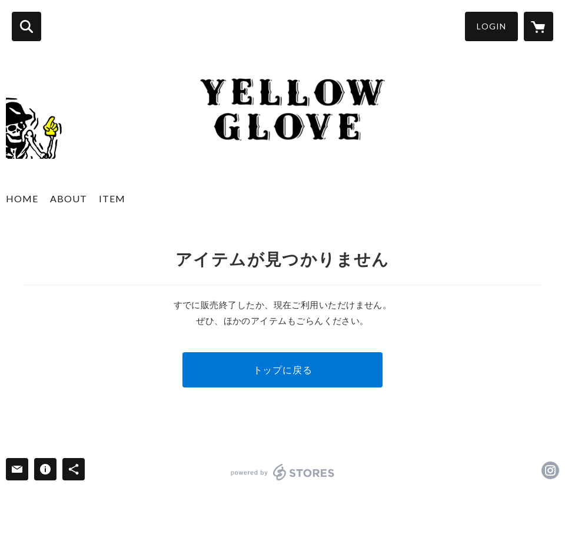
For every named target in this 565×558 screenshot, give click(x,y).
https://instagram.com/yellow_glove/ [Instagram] (550, 470)
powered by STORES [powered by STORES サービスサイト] (283, 472)
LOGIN (491, 26)
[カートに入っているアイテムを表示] (538, 26)
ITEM (112, 198)
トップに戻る (283, 369)
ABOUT (68, 198)
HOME (22, 198)
